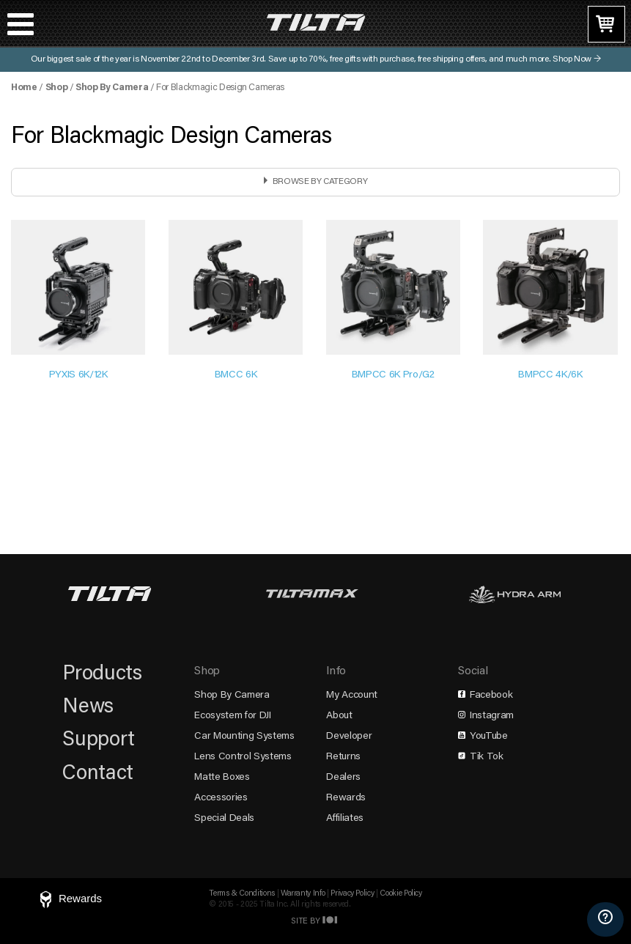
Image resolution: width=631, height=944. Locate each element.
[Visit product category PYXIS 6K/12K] (78, 303)
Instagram (486, 716)
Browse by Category (320, 181)
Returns (343, 757)
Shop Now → (577, 59)
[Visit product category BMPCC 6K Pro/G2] (393, 303)
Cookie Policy (400, 894)
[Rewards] (69, 900)
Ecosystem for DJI (232, 716)
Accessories (220, 798)
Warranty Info (303, 894)
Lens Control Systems (242, 757)
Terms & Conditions (242, 894)
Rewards (346, 798)
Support (98, 740)
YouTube (482, 736)
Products (101, 674)
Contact (97, 774)
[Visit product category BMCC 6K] (236, 303)
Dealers (343, 777)
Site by (315, 922)
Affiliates (345, 819)
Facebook (485, 695)
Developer (349, 736)
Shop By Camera (111, 88)
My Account (351, 695)
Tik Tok (480, 757)
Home (24, 88)
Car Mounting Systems (244, 736)
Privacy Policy (352, 894)
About (339, 716)
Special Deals (224, 819)
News (88, 707)
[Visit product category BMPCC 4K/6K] (550, 303)
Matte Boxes (221, 777)
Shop (56, 88)
